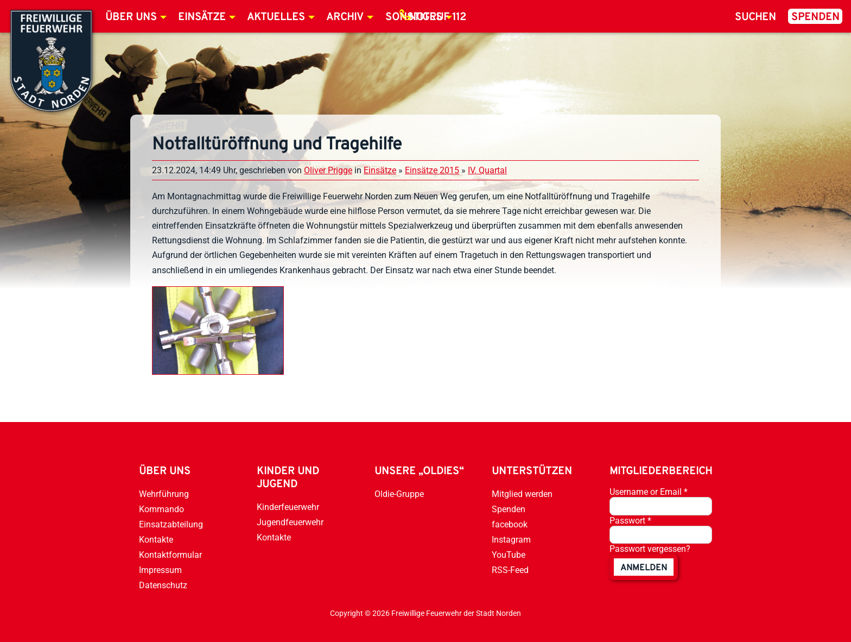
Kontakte (156, 539)
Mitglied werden (522, 494)
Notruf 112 (437, 17)
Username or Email (648, 492)
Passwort (630, 520)
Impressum (160, 570)
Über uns (131, 17)
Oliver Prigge (328, 170)
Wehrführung (164, 494)
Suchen (755, 17)
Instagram (511, 539)
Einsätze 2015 (432, 170)
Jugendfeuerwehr (290, 522)
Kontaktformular (170, 555)
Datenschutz (163, 585)
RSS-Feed (510, 570)
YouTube (508, 555)
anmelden (643, 568)
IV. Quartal (487, 170)
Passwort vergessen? (649, 549)
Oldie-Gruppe (399, 494)
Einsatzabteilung (171, 524)
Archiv (345, 17)
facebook (510, 524)
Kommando (161, 509)
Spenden (815, 17)
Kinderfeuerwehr (288, 507)
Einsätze (202, 17)
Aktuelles (276, 17)
